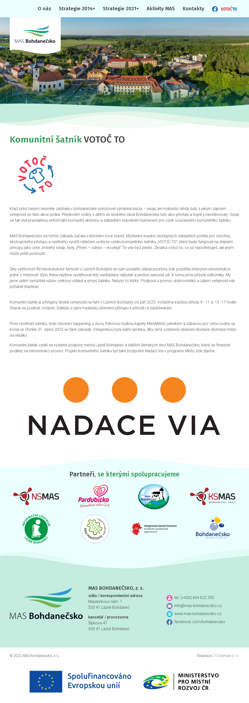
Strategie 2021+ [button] (121, 9)
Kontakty (193, 9)
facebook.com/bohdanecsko (199, 621)
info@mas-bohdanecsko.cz (198, 605)
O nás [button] (44, 9)
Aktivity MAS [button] (161, 9)
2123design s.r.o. (226, 656)
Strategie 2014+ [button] (77, 9)
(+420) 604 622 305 (197, 597)
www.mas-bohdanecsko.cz (197, 613)
